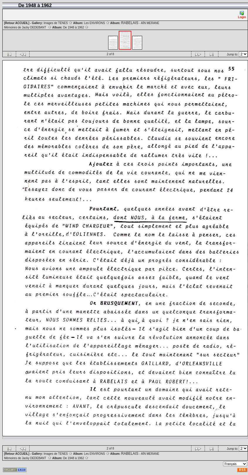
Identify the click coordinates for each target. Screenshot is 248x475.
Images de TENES (58, 23)
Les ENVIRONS (97, 23)
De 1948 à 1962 (76, 27)
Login (242, 15)
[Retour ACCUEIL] (16, 23)
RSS (242, 469)
